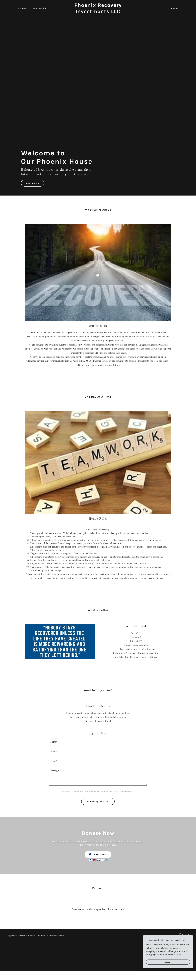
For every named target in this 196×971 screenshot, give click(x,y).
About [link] (174, 8)
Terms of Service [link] (123, 791)
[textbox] (97, 742)
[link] (98, 12)
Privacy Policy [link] (107, 791)
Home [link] (23, 8)
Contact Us (32, 183)
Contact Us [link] (39, 8)
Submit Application (97, 801)
